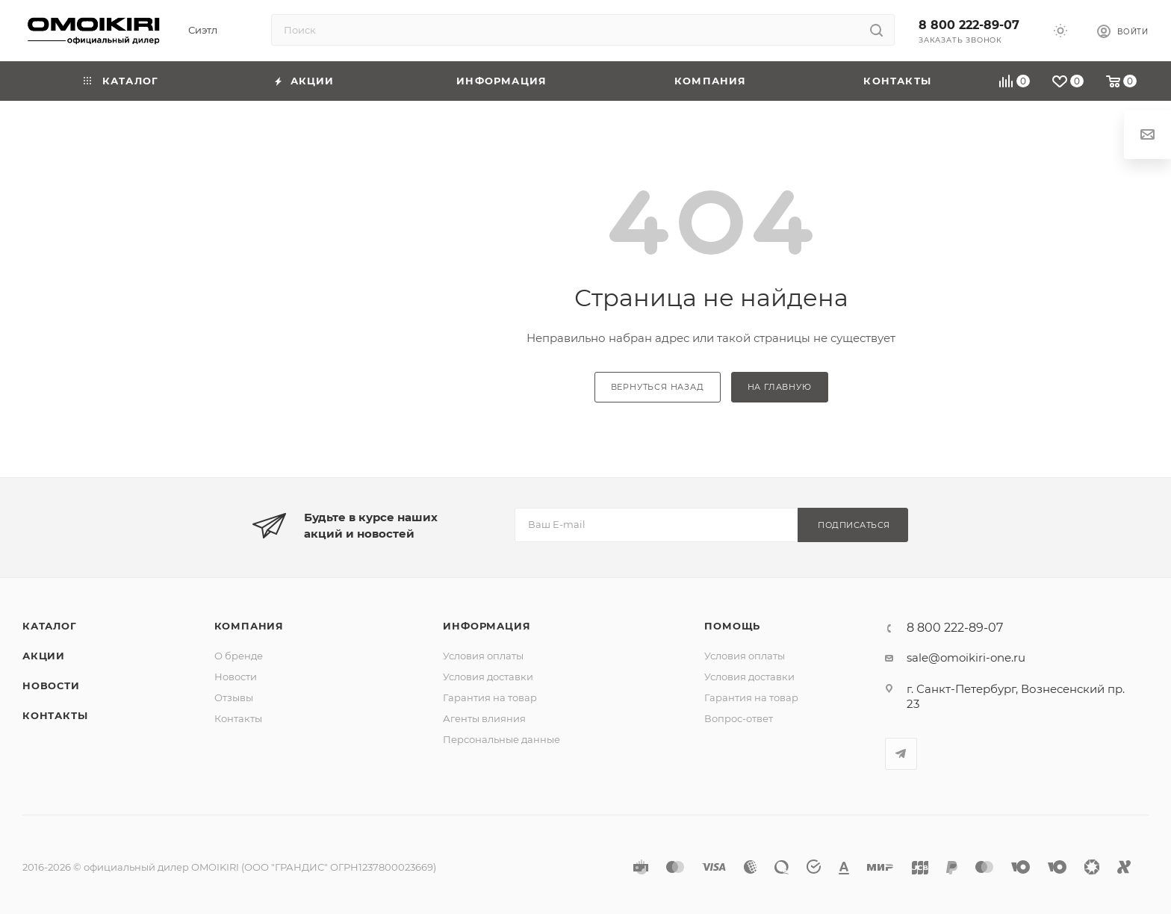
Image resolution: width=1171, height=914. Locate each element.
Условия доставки (488, 677)
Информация (486, 626)
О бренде (238, 656)
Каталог (49, 626)
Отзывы (233, 697)
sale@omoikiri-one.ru (966, 657)
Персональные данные (501, 739)
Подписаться (854, 525)
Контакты (54, 715)
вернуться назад (657, 387)
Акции (43, 656)
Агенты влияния (484, 718)
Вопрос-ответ (738, 718)
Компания (249, 626)
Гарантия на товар (490, 697)
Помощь (732, 626)
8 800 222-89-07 (969, 25)
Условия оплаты (483, 656)
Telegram (901, 754)
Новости (51, 685)
